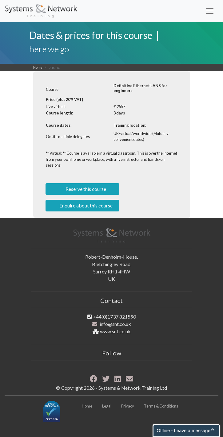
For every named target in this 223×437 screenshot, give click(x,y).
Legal (106, 406)
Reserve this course (85, 189)
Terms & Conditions (161, 406)
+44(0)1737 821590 (114, 316)
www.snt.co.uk (115, 331)
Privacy (127, 406)
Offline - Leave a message (183, 430)
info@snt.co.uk (115, 324)
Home (37, 67)
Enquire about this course (85, 205)
